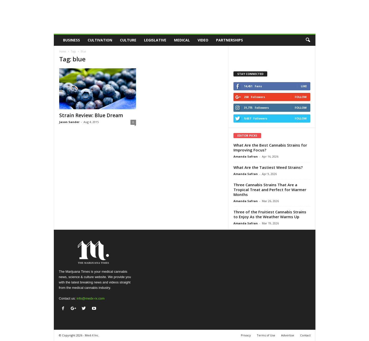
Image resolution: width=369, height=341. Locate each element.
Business (71, 40)
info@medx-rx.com (91, 298)
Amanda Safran (245, 156)
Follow (301, 97)
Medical (182, 40)
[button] (307, 40)
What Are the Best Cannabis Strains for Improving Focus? (270, 147)
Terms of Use (266, 335)
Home (62, 51)
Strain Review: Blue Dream (91, 115)
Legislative (155, 40)
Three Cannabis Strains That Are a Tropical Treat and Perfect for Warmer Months (269, 189)
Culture (128, 40)
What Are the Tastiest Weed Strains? (268, 167)
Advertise (287, 335)
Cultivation (100, 40)
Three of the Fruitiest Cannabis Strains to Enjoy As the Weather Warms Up (269, 214)
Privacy (246, 335)
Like (304, 86)
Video (203, 40)
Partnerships (229, 40)
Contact (305, 335)
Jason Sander (69, 122)
